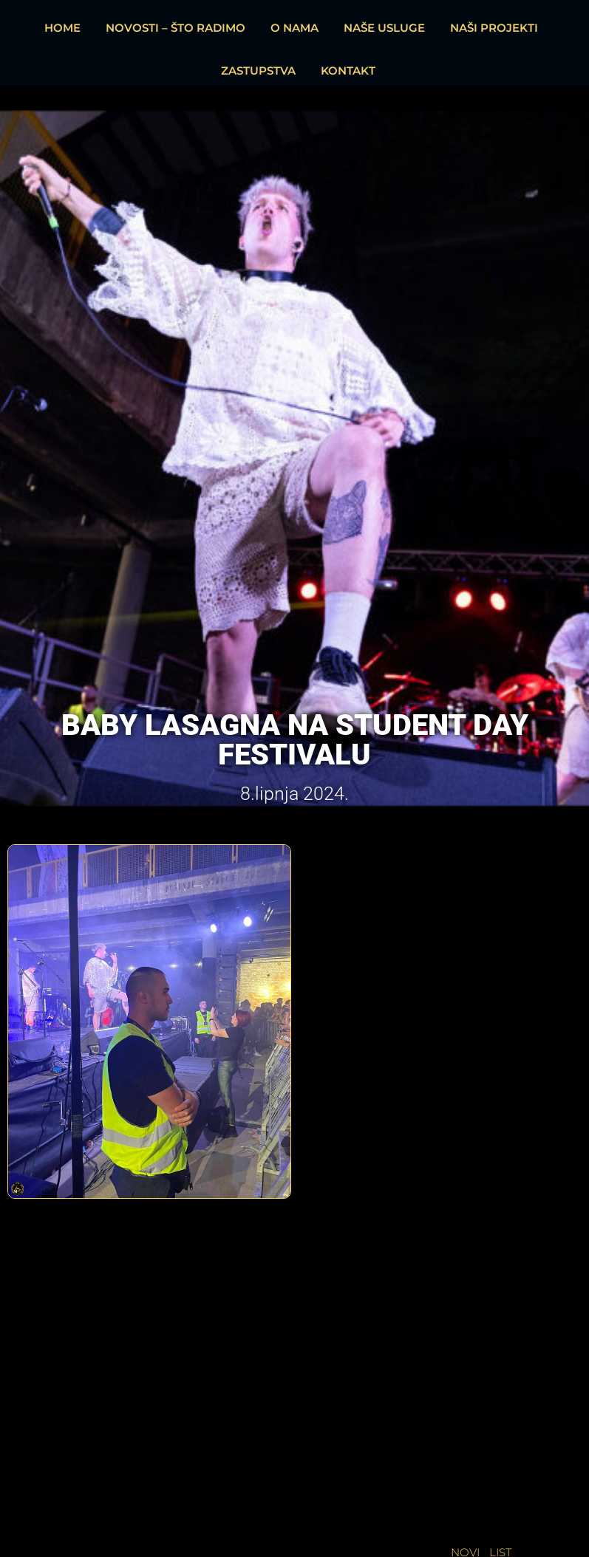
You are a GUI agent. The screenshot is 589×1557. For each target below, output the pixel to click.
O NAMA (294, 28)
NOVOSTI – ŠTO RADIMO (175, 28)
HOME (62, 28)
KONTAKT (348, 71)
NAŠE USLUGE (384, 28)
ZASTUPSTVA (258, 71)
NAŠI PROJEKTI (494, 28)
